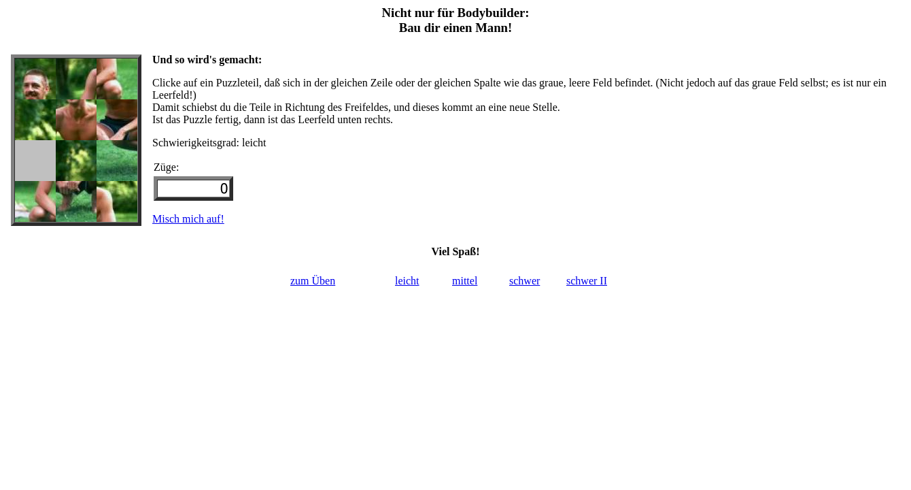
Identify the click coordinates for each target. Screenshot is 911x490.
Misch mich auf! (188, 219)
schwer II (586, 281)
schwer (524, 281)
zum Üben (312, 281)
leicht (407, 281)
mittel (464, 281)
